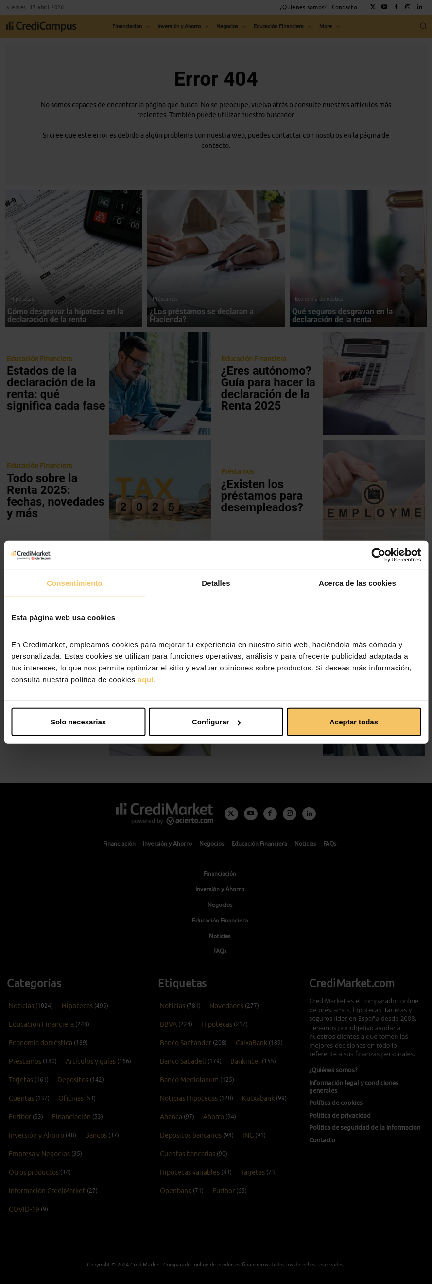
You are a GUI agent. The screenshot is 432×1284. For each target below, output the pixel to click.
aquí (146, 679)
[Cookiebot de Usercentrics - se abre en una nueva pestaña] (378, 554)
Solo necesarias (78, 722)
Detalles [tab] (216, 583)
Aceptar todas (353, 722)
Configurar (216, 722)
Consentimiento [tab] (75, 583)
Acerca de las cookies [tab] (357, 583)
